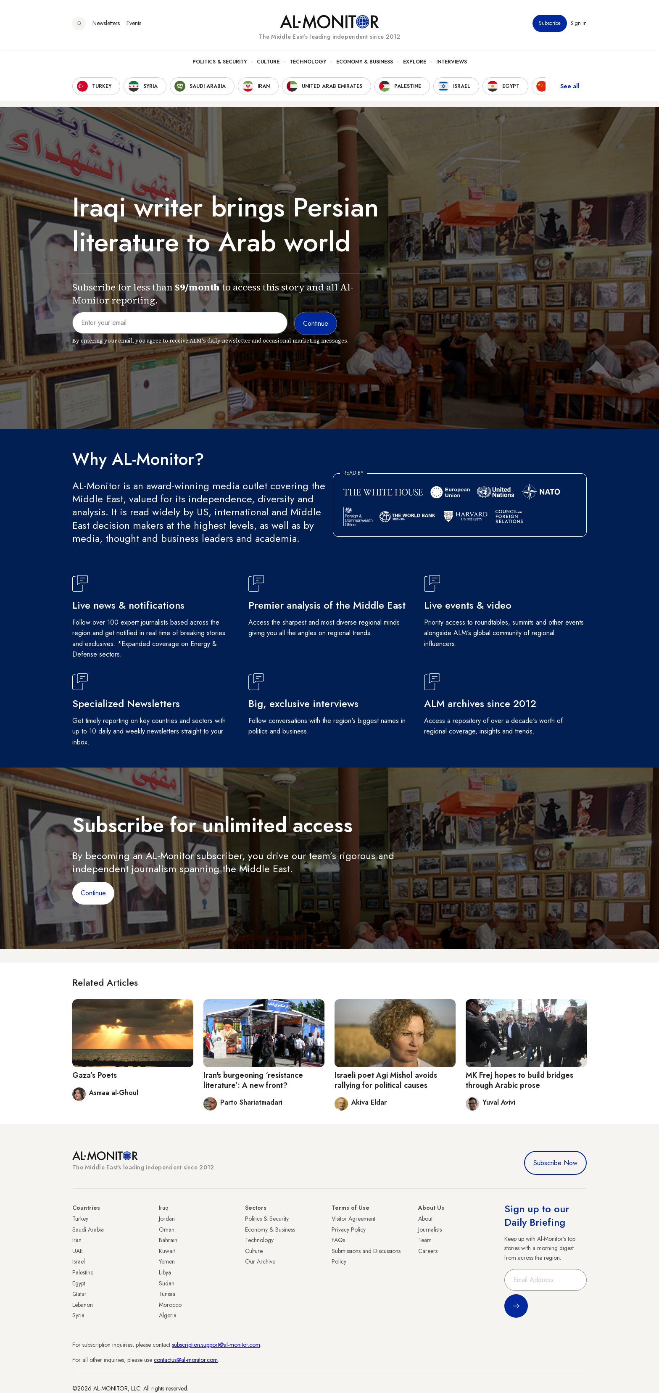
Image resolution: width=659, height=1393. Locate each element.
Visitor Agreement (353, 1218)
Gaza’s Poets (94, 1075)
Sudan (166, 1283)
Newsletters (106, 25)
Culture (268, 63)
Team (425, 1240)
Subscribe (550, 25)
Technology (308, 63)
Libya (165, 1272)
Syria (78, 1315)
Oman (166, 1229)
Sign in (578, 25)
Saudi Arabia (88, 1229)
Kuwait (167, 1251)
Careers (428, 1251)
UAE (77, 1251)
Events (134, 25)
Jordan (167, 1218)
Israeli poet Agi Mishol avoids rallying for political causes (386, 1080)
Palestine (82, 1272)
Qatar (79, 1294)
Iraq (164, 1207)
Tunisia (167, 1294)
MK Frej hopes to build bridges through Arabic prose (519, 1080)
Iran (77, 1240)
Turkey (80, 1218)
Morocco (170, 1305)
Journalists (430, 1229)
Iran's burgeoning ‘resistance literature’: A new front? (253, 1080)
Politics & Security (219, 63)
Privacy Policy (349, 1229)
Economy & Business (364, 63)
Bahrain (168, 1240)
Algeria (168, 1315)
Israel (78, 1261)
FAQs (338, 1240)
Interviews (451, 63)
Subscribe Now (555, 1163)
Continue (93, 893)
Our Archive (260, 1261)
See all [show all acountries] (570, 88)
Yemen (167, 1261)
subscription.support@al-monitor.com (216, 1344)
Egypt (78, 1283)
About (425, 1218)
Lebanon (82, 1305)
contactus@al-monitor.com (186, 1360)
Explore (414, 63)
